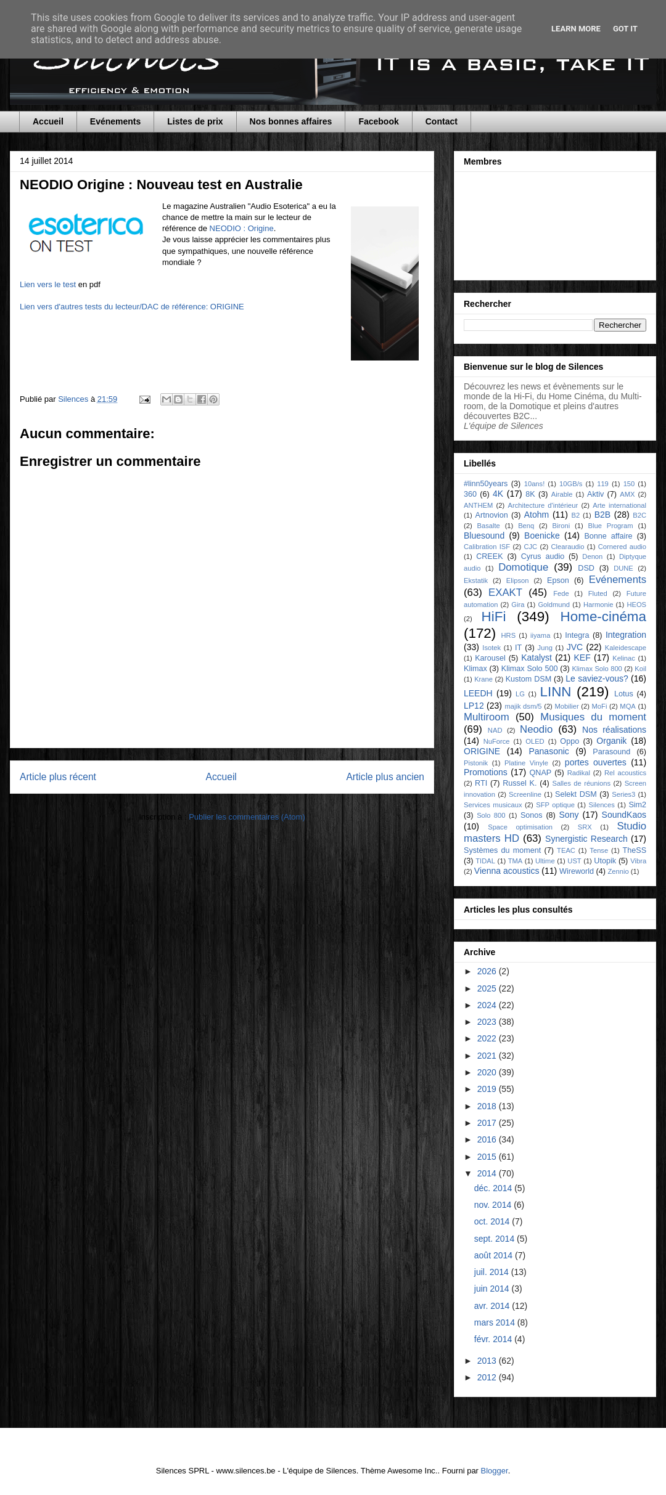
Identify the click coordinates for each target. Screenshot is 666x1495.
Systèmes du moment (502, 850)
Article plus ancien (385, 777)
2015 (488, 1157)
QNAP (541, 772)
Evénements (115, 121)
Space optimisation (520, 827)
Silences (601, 805)
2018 (488, 1106)
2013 (488, 1361)
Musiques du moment (593, 717)
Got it (625, 28)
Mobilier (566, 706)
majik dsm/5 (522, 706)
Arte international (619, 505)
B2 (575, 515)
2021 (488, 1056)
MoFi (599, 706)
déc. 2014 (494, 1188)
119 (603, 483)
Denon (592, 556)
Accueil (48, 121)
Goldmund (554, 604)
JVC (575, 647)
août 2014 (494, 1255)
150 (629, 483)
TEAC (566, 850)
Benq (526, 525)
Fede (561, 593)
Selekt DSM (576, 794)
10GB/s (570, 483)
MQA (627, 706)
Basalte (488, 525)
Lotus (623, 694)
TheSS (635, 850)
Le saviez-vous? (596, 678)
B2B (602, 514)
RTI (481, 783)
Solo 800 (491, 815)
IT (518, 647)
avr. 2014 (493, 1306)
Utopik (605, 861)
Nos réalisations (614, 730)
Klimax (475, 668)
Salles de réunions (581, 783)
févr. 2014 (494, 1339)
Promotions (486, 772)
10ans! (534, 483)
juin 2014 (493, 1288)
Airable (562, 494)
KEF (582, 657)
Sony (569, 815)
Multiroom (486, 717)
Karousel (490, 658)
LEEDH (478, 693)
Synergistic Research (586, 839)
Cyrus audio (543, 556)
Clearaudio (567, 546)
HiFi (494, 616)
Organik (611, 741)
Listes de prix (195, 121)
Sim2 (637, 804)
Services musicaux (493, 805)
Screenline (525, 794)
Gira (517, 604)
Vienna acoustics (507, 871)
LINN (556, 691)
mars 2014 (495, 1322)
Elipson (517, 580)
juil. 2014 (492, 1272)
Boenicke (542, 535)
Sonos (531, 815)
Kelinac (623, 658)
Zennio (617, 871)
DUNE (623, 568)
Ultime (545, 861)
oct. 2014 (493, 1221)
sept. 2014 (495, 1239)
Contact (442, 121)
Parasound (611, 752)
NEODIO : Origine (242, 228)
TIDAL (485, 861)
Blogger (494, 1470)
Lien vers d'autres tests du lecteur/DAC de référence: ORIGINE (132, 306)
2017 (488, 1123)
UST (574, 861)
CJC (530, 546)
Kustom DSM (529, 679)
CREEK (489, 556)
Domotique (523, 567)
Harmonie (598, 604)
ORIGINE (482, 751)
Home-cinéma (603, 616)
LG (520, 694)
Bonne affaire (608, 536)
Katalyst (536, 657)
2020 (488, 1072)
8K (530, 494)
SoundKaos (624, 815)
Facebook (378, 121)
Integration (626, 635)
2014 (488, 1173)
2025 (488, 988)
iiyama (540, 635)
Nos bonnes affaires (291, 121)
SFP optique (555, 805)
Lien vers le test (48, 284)
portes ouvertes (596, 762)
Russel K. (519, 783)
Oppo (569, 741)
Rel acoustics (625, 772)
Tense (599, 850)
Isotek (491, 647)
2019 (488, 1089)
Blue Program (610, 525)
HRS (508, 635)
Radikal (578, 772)
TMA (515, 861)
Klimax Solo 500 (529, 668)
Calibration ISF (487, 546)
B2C (639, 515)
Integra (577, 635)
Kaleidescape (625, 647)
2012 (488, 1377)
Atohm (536, 514)
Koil (640, 668)
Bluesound (484, 535)
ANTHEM (478, 505)
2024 (488, 1005)
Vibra (638, 861)
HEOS (636, 604)
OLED (534, 741)
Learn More (576, 28)
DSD (586, 568)
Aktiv (595, 494)
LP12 (474, 706)
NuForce (496, 741)
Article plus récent (58, 777)
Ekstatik (476, 580)
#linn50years (486, 483)
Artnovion (491, 515)
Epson (558, 580)
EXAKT (505, 592)
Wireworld (576, 871)
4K (498, 494)
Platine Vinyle (526, 763)
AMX (627, 494)
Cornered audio (622, 546)
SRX (585, 827)
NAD (495, 730)
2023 (488, 1022)
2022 (488, 1038)
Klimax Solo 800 (597, 668)
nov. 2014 (494, 1205)
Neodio (536, 729)
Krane (483, 679)
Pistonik (476, 763)
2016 (488, 1139)
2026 (488, 971)
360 (470, 494)
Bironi (561, 525)
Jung (545, 647)
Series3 (623, 794)
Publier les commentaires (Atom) (247, 816)
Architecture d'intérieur (543, 505)
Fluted (597, 593)
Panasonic (548, 751)
